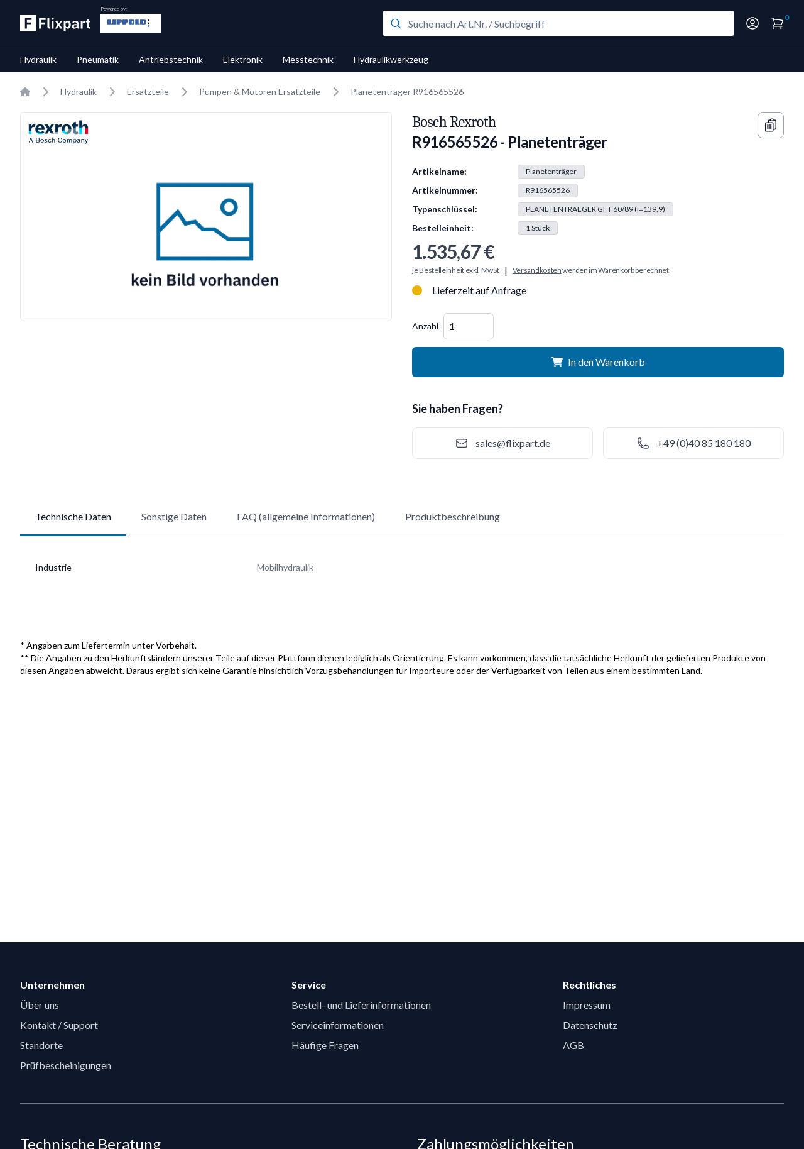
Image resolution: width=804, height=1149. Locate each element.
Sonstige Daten (174, 516)
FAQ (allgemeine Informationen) (306, 516)
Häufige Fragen (325, 1045)
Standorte (41, 1045)
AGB (573, 1045)
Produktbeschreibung (452, 516)
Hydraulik (38, 59)
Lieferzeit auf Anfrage (479, 290)
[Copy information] (771, 125)
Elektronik (243, 59)
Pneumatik (98, 59)
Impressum (587, 1005)
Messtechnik (308, 59)
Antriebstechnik (171, 59)
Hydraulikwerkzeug (391, 59)
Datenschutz (590, 1025)
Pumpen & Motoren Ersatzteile (259, 91)
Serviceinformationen (337, 1025)
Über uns (39, 1005)
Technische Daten (73, 516)
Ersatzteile (148, 91)
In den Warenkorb (598, 362)
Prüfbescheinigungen (65, 1065)
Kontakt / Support (59, 1025)
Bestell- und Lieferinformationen (361, 1005)
